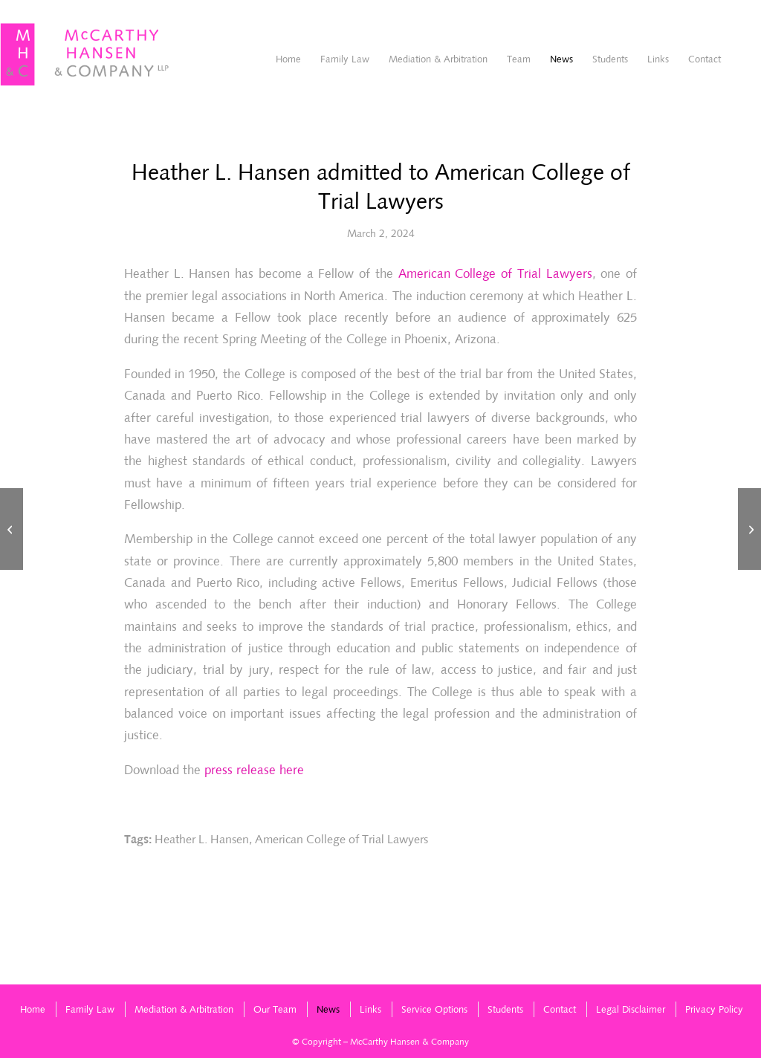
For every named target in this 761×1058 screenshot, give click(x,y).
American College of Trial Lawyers (495, 273)
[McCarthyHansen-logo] (85, 55)
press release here (254, 769)
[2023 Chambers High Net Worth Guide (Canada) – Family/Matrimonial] (11, 529)
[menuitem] (288, 59)
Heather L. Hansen (202, 839)
